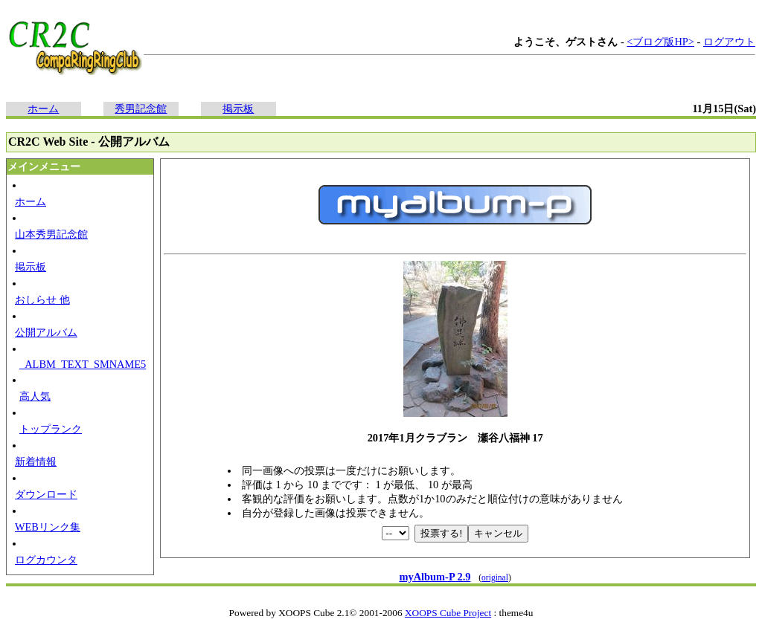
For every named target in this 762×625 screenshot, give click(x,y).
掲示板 (238, 108)
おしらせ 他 (42, 299)
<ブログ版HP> (660, 42)
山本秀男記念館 (51, 234)
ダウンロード (46, 494)
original (494, 577)
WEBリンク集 (47, 527)
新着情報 (36, 461)
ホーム (43, 108)
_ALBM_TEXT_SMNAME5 (82, 364)
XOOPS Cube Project (448, 612)
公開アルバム (46, 332)
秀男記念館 (141, 108)
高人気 (35, 396)
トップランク (50, 429)
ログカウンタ (46, 560)
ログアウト (729, 42)
